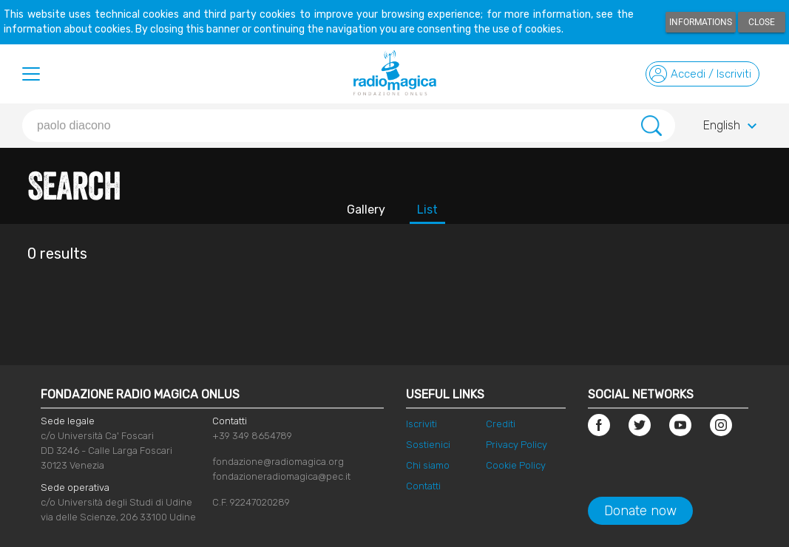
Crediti (500, 423)
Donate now (640, 511)
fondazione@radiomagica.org (278, 461)
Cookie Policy (516, 465)
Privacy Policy (516, 444)
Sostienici (428, 444)
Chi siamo (428, 465)
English (732, 126)
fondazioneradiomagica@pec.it (281, 476)
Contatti (423, 486)
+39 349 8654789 (252, 435)
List (427, 210)
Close (761, 22)
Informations (700, 22)
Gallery (366, 210)
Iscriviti (421, 423)
